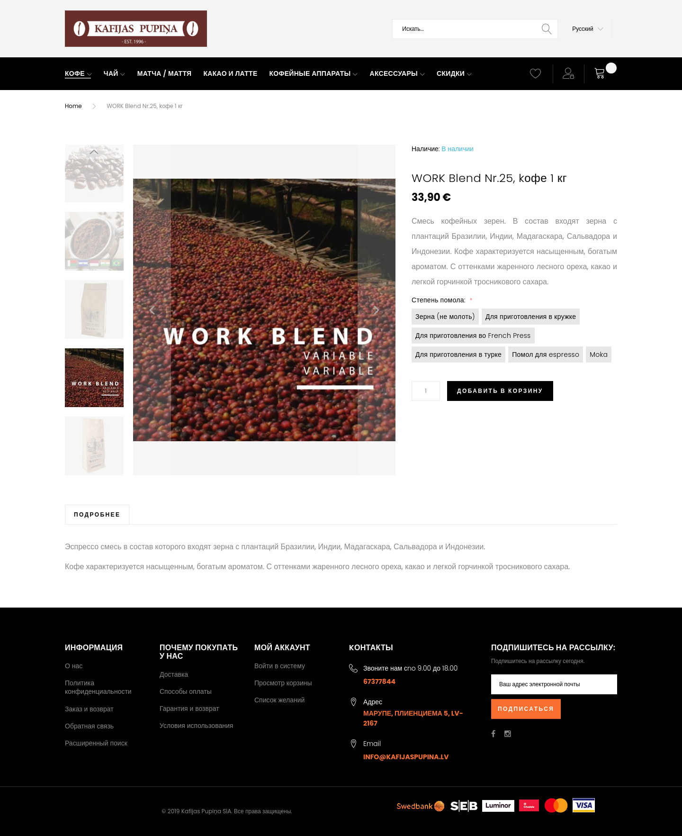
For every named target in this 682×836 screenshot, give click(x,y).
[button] (587, 29)
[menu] (289, 73)
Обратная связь (89, 726)
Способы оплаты (186, 691)
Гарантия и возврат (189, 708)
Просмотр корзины (283, 683)
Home (73, 106)
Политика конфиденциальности (98, 687)
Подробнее (97, 514)
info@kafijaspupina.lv (406, 757)
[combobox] (475, 29)
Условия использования (196, 725)
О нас (73, 666)
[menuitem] (78, 74)
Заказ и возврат (89, 709)
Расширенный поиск (96, 743)
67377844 (379, 681)
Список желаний (279, 700)
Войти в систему (279, 666)
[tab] (97, 514)
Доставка (174, 674)
